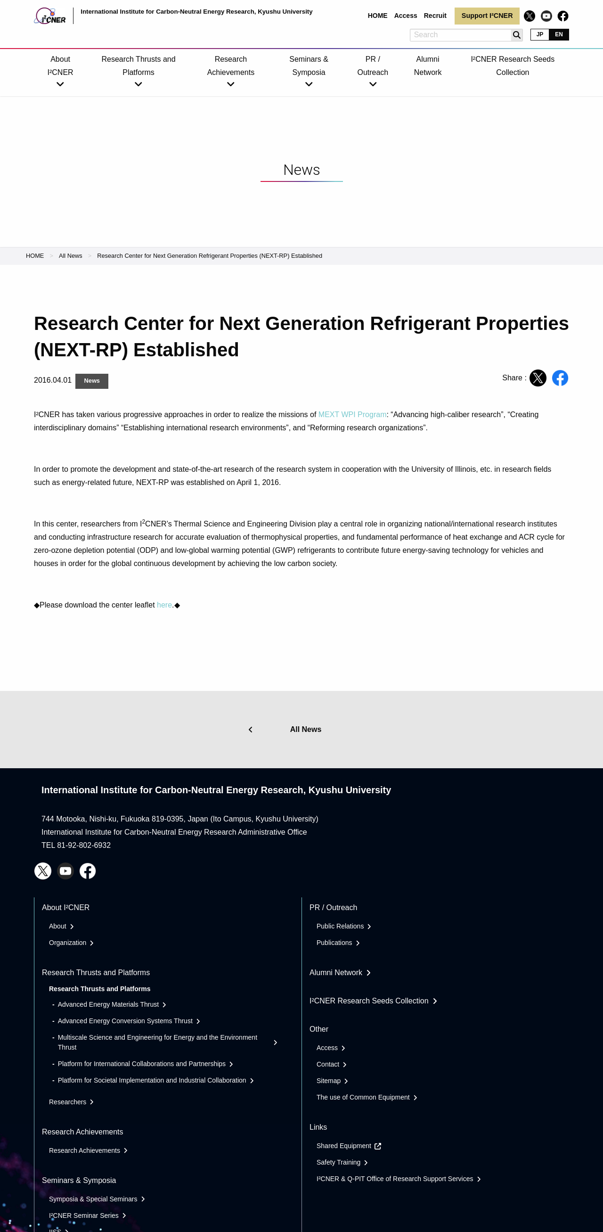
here (164, 605)
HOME (35, 255)
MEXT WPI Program (352, 415)
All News (70, 255)
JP (540, 34)
